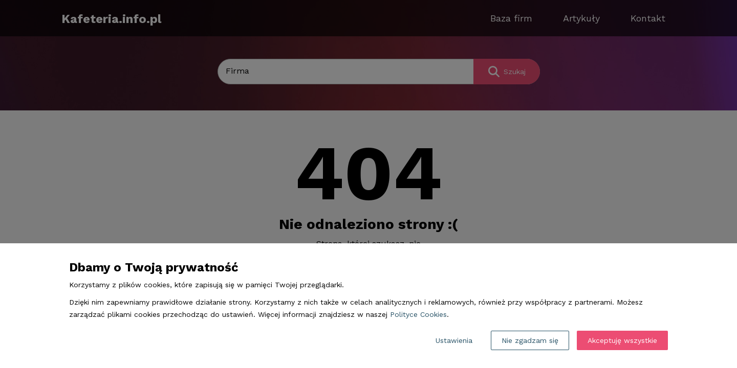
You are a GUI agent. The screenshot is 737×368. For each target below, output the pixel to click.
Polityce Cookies (418, 314)
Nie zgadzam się (530, 340)
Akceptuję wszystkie (622, 340)
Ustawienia (454, 340)
